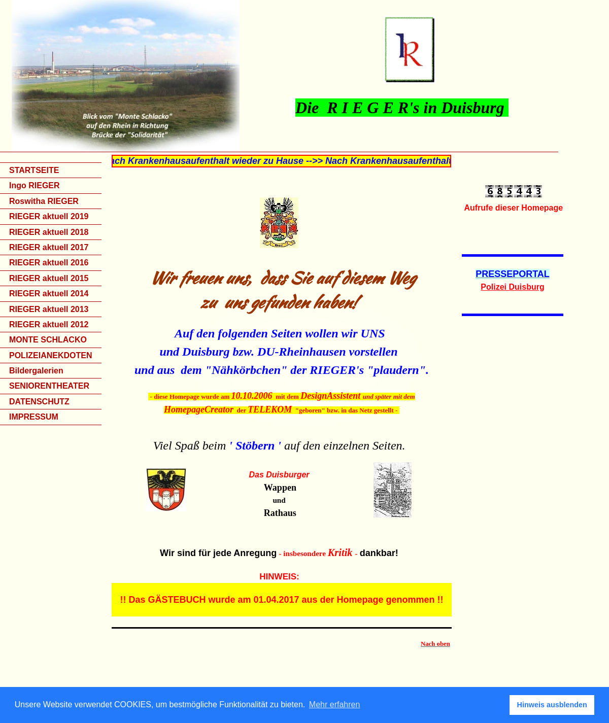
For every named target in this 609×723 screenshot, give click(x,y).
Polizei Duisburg (512, 287)
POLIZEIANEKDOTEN (50, 355)
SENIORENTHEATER (49, 386)
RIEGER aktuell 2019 (49, 216)
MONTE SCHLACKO (48, 339)
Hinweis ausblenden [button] (552, 705)
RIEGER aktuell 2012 (49, 324)
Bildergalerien (36, 370)
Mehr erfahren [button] (334, 704)
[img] (304, 76)
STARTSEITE (34, 170)
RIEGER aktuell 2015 (49, 278)
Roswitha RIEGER (44, 201)
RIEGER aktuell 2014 (49, 293)
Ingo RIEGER (34, 185)
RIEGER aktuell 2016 (49, 262)
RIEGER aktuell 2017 (49, 247)
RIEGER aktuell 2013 (49, 309)
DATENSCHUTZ (39, 401)
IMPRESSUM (33, 416)
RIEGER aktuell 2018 (49, 232)
